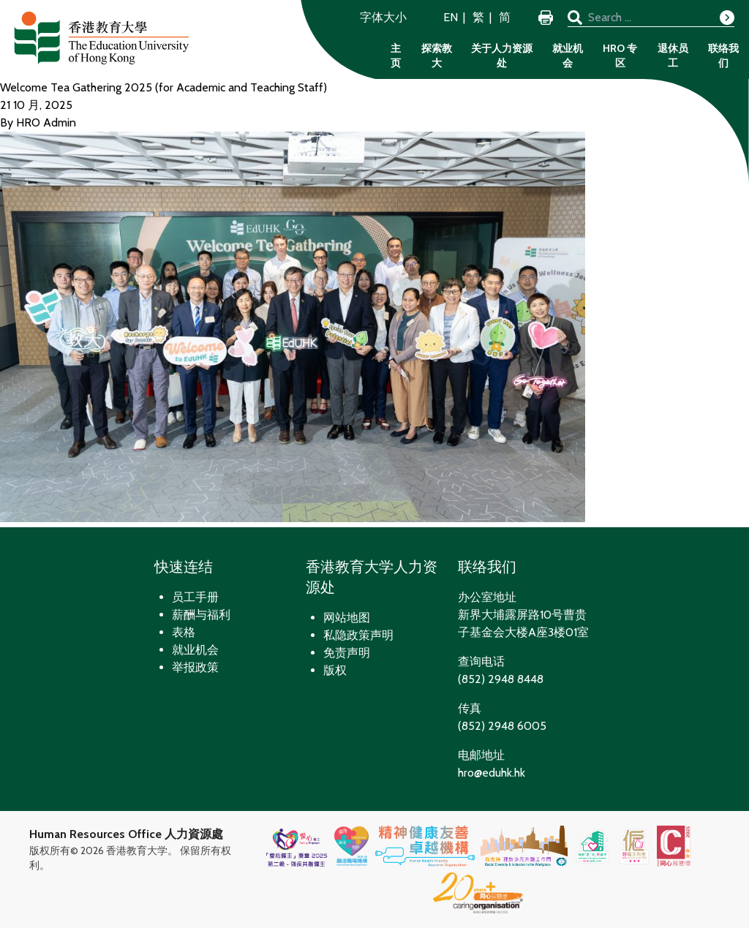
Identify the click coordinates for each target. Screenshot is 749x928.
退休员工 (673, 55)
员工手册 (195, 597)
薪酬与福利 (201, 615)
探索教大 (436, 55)
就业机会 (567, 55)
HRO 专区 (620, 55)
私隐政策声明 (358, 635)
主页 (396, 55)
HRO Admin (46, 122)
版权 (335, 670)
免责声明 (346, 653)
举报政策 (195, 667)
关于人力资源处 (501, 55)
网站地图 (346, 618)
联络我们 (723, 55)
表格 (183, 632)
